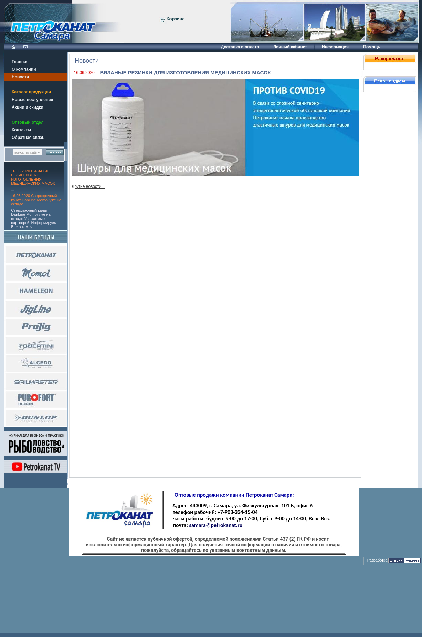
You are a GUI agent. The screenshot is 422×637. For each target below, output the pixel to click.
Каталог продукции (31, 92)
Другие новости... (88, 186)
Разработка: (378, 560)
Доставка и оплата (240, 46)
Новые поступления (32, 99)
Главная (20, 61)
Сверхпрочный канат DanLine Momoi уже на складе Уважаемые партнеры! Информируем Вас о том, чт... (33, 218)
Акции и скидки (27, 107)
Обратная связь (28, 137)
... (12, 190)
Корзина (176, 18)
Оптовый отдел (28, 122)
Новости (20, 76)
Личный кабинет (290, 46)
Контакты (21, 130)
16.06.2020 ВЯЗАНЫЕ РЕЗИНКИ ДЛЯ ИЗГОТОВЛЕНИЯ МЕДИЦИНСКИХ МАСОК (33, 177)
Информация (335, 46)
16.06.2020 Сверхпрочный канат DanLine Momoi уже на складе (36, 200)
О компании (24, 69)
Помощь (371, 46)
